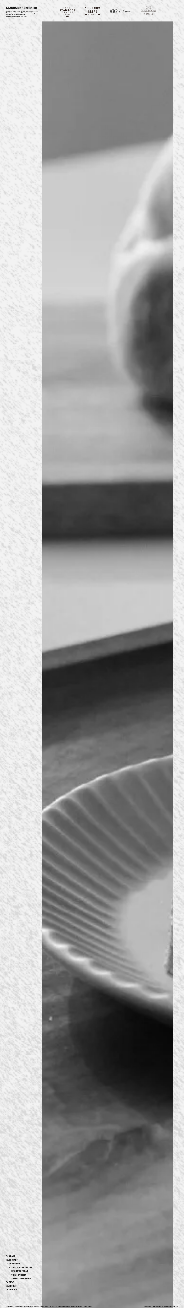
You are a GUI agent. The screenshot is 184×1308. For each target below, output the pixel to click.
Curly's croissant (18, 1275)
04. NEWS (10, 1282)
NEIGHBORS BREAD (19, 1271)
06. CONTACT (11, 1290)
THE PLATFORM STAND (21, 1279)
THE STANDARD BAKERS (21, 1268)
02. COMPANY (12, 1260)
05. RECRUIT (11, 1286)
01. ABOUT (10, 1256)
